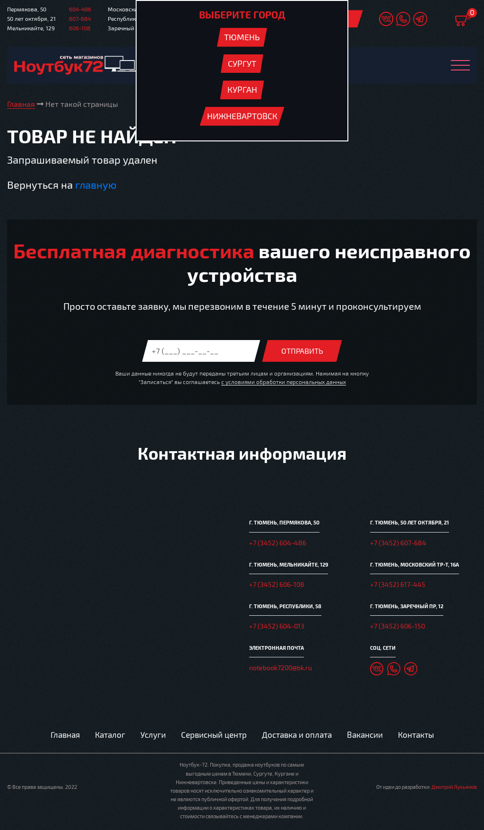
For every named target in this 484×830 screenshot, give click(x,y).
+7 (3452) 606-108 (276, 584)
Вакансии (365, 734)
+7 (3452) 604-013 (276, 626)
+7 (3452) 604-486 (277, 543)
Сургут (242, 63)
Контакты (416, 734)
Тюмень (242, 37)
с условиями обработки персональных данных (283, 381)
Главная (65, 734)
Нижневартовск (242, 116)
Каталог (110, 734)
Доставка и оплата (297, 734)
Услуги (153, 734)
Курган (242, 89)
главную (95, 184)
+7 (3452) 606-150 (397, 626)
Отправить (302, 350)
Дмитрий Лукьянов (454, 787)
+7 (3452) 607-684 (398, 543)
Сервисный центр (214, 734)
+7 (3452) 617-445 (397, 584)
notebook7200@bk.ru (280, 668)
